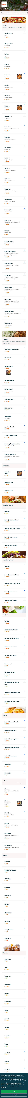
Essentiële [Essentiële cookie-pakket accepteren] (14, 1095)
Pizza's (3, 13)
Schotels (10, 13)
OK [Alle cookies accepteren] (14, 1091)
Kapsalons (17, 13)
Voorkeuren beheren (5, 1084)
